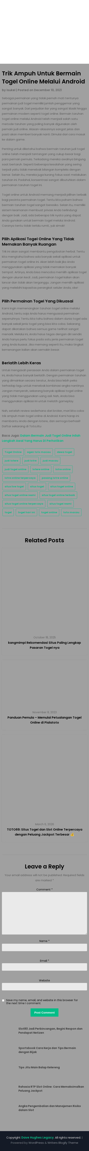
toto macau (71, 512)
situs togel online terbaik (58, 495)
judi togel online (15, 469)
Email (44, 961)
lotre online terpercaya (20, 478)
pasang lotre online (55, 478)
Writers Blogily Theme (62, 1143)
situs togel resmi (60, 504)
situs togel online (61, 486)
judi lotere (11, 460)
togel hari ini (26, 512)
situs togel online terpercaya (24, 504)
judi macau (50, 460)
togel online (49, 512)
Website (44, 980)
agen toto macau (39, 452)
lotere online (40, 469)
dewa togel (64, 452)
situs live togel (14, 486)
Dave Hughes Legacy (37, 1137)
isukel (11, 90)
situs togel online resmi (20, 495)
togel (8, 512)
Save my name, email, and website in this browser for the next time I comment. (42, 1002)
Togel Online (13, 452)
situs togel (37, 486)
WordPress (36, 1143)
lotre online (63, 469)
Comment (44, 889)
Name (44, 941)
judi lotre (30, 460)
